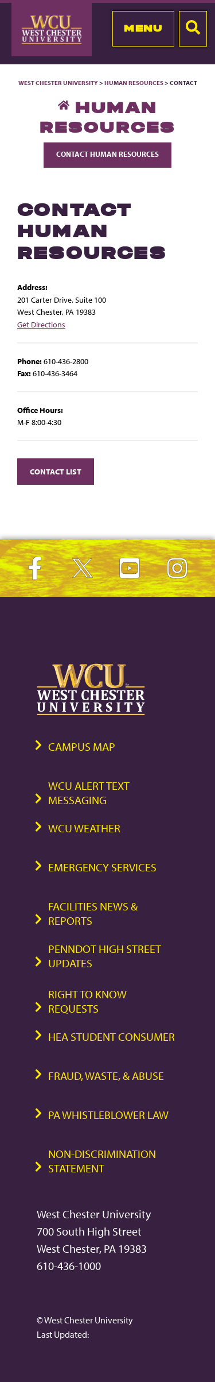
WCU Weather (84, 828)
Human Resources (133, 83)
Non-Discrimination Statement (102, 1160)
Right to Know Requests (87, 1001)
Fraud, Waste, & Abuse (106, 1075)
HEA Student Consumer (111, 1036)
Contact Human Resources (107, 154)
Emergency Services (102, 867)
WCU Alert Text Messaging (89, 792)
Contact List (55, 471)
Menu (143, 28)
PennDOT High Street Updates (104, 955)
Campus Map (81, 746)
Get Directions (41, 324)
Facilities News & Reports (93, 913)
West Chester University (58, 83)
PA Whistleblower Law (108, 1114)
